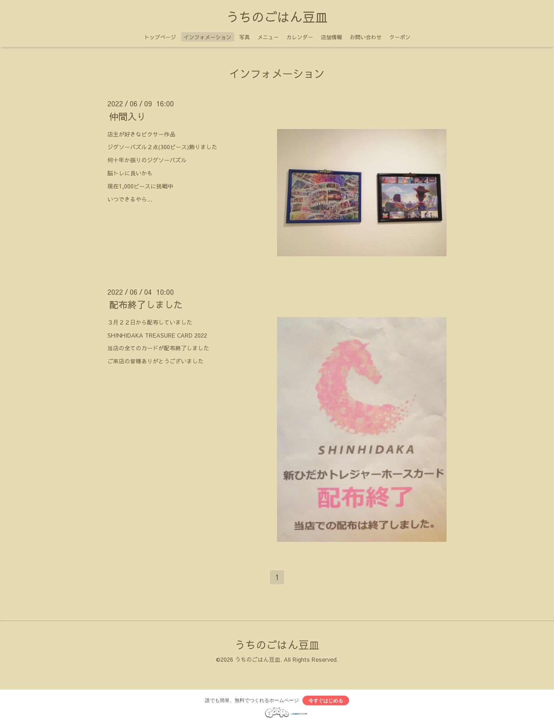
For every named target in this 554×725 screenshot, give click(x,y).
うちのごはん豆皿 (277, 16)
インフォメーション (207, 37)
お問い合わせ (366, 37)
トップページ (160, 37)
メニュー (268, 37)
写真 (244, 37)
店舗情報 (331, 37)
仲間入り (127, 116)
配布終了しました (146, 304)
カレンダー (300, 37)
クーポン (400, 37)
